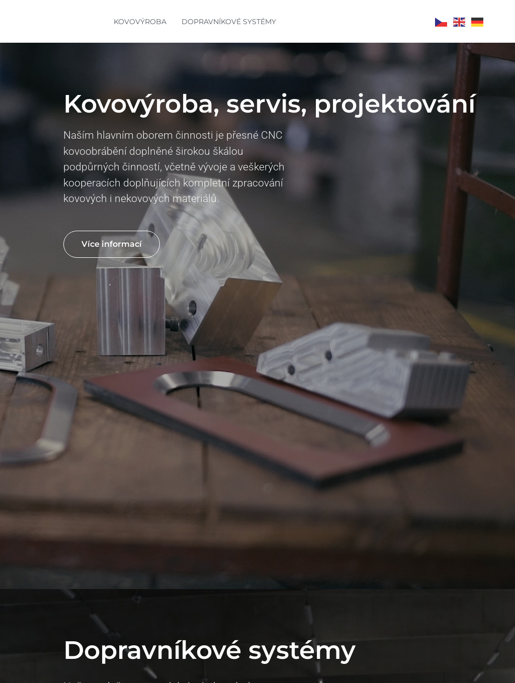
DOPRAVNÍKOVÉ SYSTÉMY (229, 21)
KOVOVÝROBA (140, 21)
